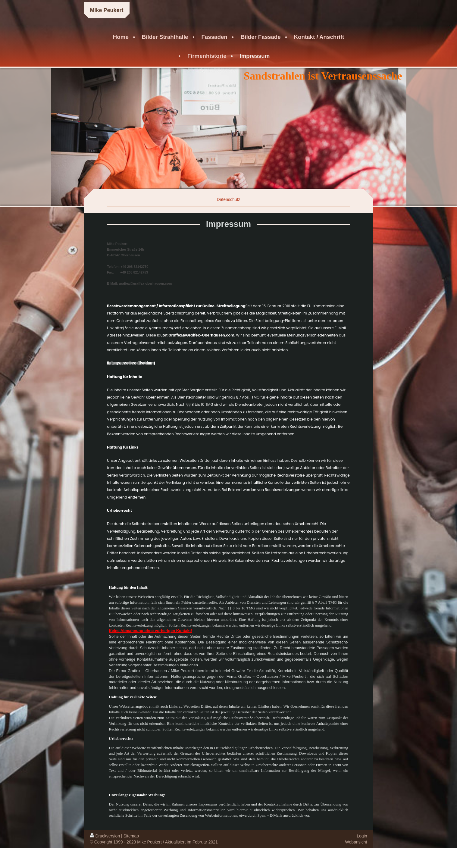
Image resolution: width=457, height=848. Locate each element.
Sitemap (131, 836)
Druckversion (105, 836)
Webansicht (356, 842)
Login (362, 836)
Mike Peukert (107, 10)
